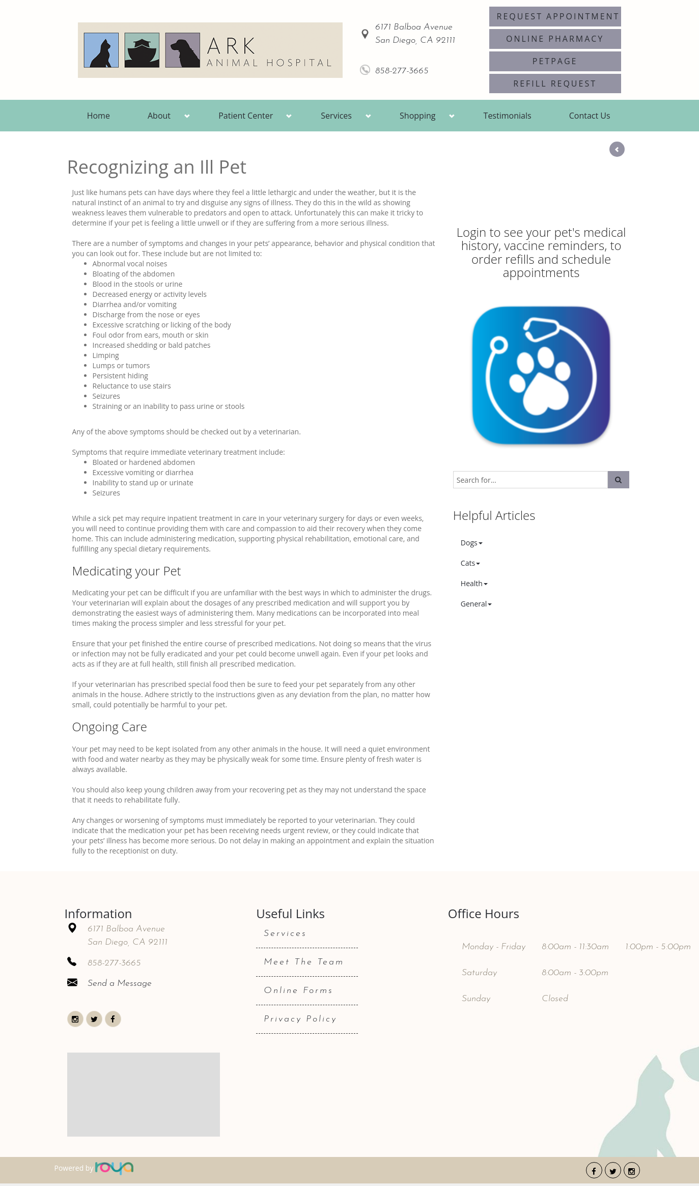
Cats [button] (470, 563)
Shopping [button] (417, 115)
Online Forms (298, 991)
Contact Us (589, 115)
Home (98, 115)
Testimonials (508, 115)
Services (285, 934)
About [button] (159, 115)
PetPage (555, 61)
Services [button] (336, 115)
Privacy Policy (300, 1019)
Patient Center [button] (245, 115)
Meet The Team (304, 962)
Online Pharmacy (555, 38)
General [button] (476, 604)
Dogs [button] (472, 542)
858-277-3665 (402, 71)
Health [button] (474, 583)
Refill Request (555, 83)
